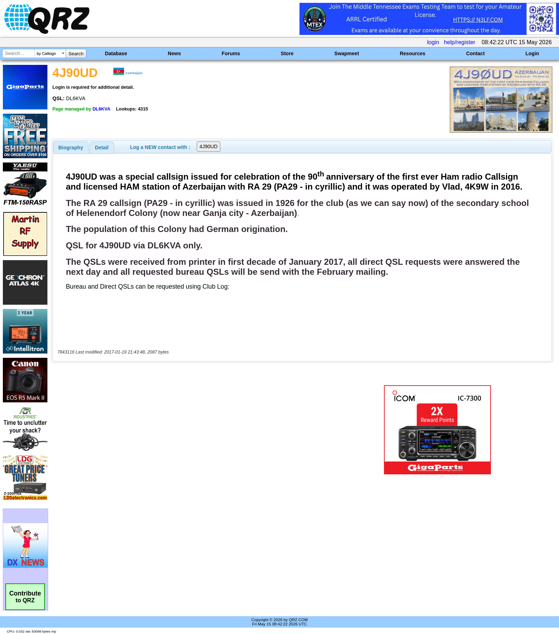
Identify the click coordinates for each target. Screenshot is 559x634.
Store (287, 53)
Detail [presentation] (101, 147)
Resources (412, 53)
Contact (475, 53)
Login (532, 53)
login (433, 42)
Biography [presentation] (70, 147)
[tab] (71, 147)
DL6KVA (101, 109)
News (174, 53)
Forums (231, 53)
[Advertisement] (192, 430)
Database (116, 53)
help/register (459, 42)
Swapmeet (346, 53)
